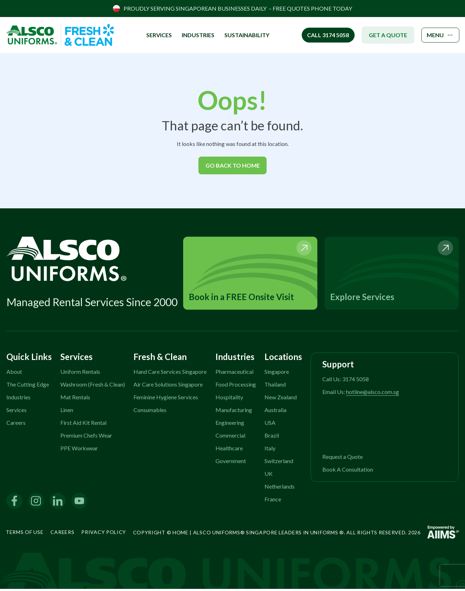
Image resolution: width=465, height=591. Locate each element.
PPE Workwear (79, 449)
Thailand (275, 386)
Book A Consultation (347, 471)
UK (268, 475)
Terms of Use (24, 534)
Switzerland (278, 462)
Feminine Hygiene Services (165, 398)
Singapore (276, 373)
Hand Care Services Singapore (170, 373)
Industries (18, 398)
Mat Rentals (75, 398)
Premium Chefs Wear (86, 437)
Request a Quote (342, 458)
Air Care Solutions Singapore (168, 386)
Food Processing (235, 386)
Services (16, 411)
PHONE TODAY (331, 8)
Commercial (230, 437)
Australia (275, 411)
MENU (437, 35)
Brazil (271, 437)
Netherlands (279, 488)
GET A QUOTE (382, 35)
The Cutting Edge (27, 386)
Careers (16, 424)
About (14, 373)
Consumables (149, 411)
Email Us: (360, 393)
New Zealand (280, 398)
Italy (269, 449)
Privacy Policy (103, 534)
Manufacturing (233, 411)
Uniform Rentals (80, 373)
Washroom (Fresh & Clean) (92, 386)
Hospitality (229, 398)
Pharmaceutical (234, 373)
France (272, 500)
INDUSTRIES (193, 35)
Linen (66, 411)
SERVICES (155, 35)
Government (230, 462)
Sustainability (242, 35)
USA (269, 424)
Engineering (229, 424)
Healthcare (229, 449)
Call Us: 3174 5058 (345, 380)
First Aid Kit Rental (83, 424)
